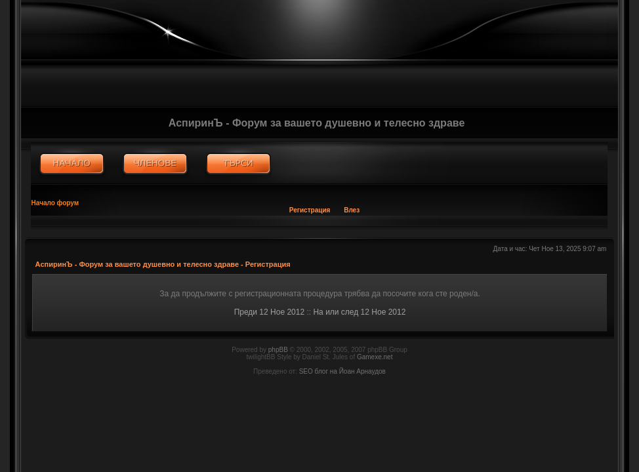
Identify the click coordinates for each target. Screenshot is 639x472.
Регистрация (310, 210)
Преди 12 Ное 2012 (269, 312)
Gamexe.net (374, 357)
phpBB (278, 349)
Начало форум (55, 202)
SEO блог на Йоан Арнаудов (342, 371)
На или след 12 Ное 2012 (359, 312)
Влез (352, 210)
